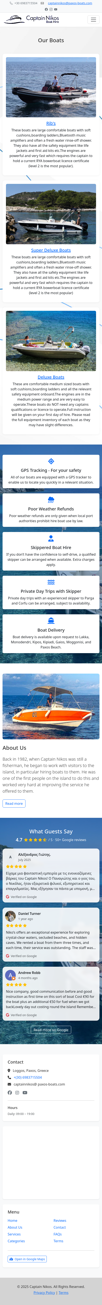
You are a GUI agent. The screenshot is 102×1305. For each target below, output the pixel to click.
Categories (16, 1241)
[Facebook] (46, 9)
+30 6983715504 (23, 3)
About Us (15, 1227)
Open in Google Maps (27, 1259)
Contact (60, 1227)
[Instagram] (51, 9)
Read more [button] (14, 803)
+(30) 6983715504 (28, 1077)
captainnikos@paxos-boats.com (70, 3)
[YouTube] (55, 9)
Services (14, 1234)
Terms (58, 1241)
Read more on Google (51, 1029)
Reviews (60, 1220)
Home (12, 1220)
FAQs (58, 1234)
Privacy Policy (44, 1292)
